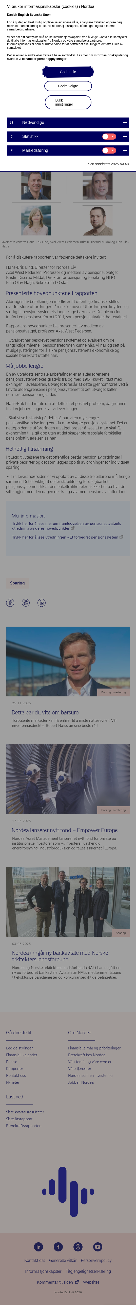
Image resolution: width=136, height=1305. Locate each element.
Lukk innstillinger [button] (64, 102)
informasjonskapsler (109, 55)
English (23, 14)
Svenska (36, 14)
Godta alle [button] (68, 72)
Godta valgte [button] (68, 86)
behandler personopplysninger (44, 59)
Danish (12, 14)
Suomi (47, 14)
